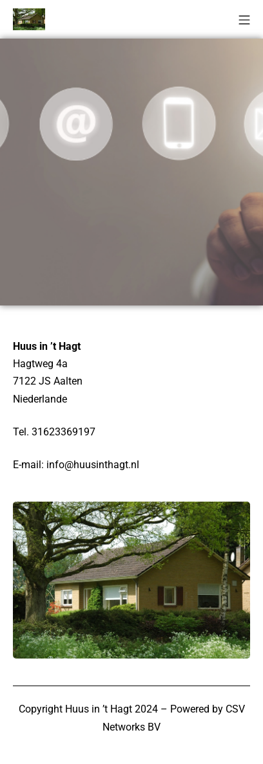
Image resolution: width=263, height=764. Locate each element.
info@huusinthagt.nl (92, 465)
